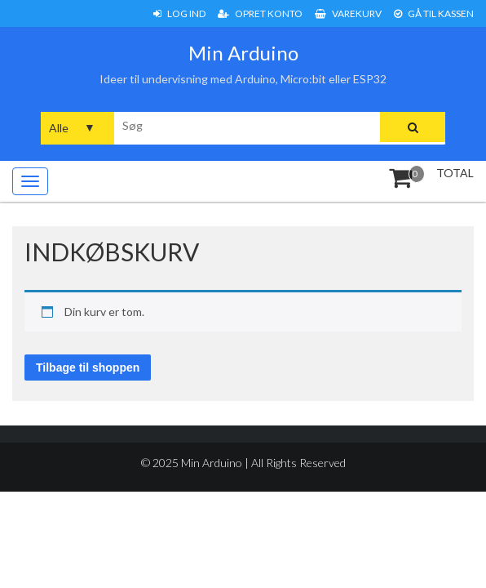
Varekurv (348, 13)
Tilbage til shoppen (87, 367)
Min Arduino (243, 53)
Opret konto (260, 13)
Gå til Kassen (434, 13)
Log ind (179, 13)
